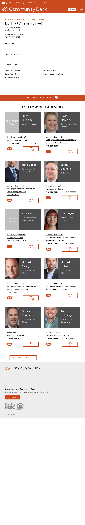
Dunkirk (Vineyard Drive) (33, 19)
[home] (24, 10)
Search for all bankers (23, 357)
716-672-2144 (16, 34)
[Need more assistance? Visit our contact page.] (42, 97)
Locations (16, 19)
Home (7, 19)
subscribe (12, 397)
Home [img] (23, 368)
